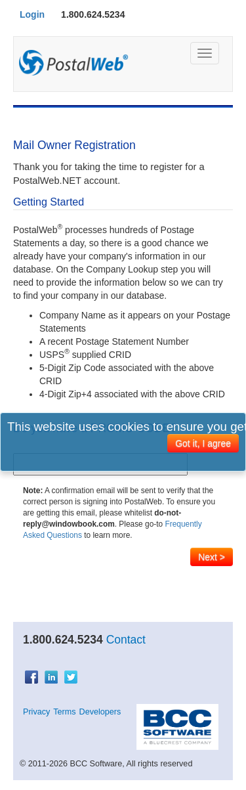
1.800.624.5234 (93, 14)
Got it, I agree (203, 443)
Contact (126, 639)
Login (32, 14)
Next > (211, 557)
